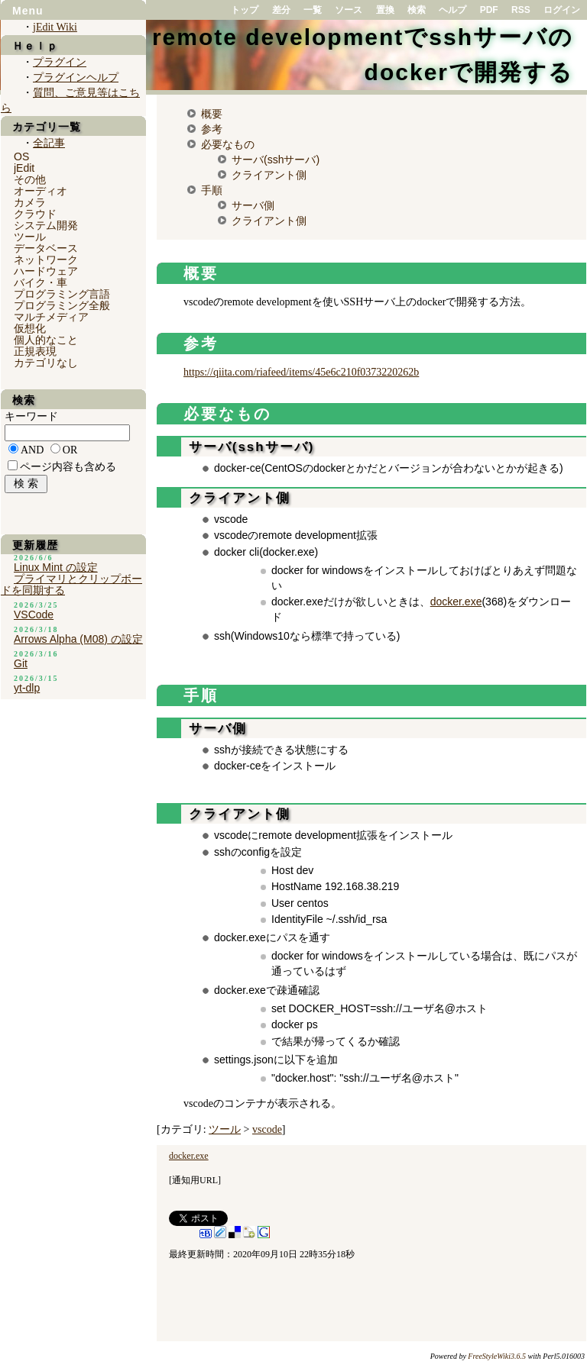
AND (32, 450)
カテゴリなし (46, 362)
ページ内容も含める (68, 467)
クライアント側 (269, 175)
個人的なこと (46, 340)
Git (21, 663)
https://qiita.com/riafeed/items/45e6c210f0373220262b (301, 372)
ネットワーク (46, 259)
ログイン (561, 10)
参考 (211, 129)
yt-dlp (27, 688)
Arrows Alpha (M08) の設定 (78, 639)
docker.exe (456, 601)
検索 (416, 10)
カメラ (30, 202)
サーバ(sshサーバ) (275, 159)
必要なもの (228, 144)
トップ (244, 10)
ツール (225, 1129)
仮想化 (30, 328)
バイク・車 (40, 282)
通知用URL (195, 1180)
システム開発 (46, 225)
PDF (489, 10)
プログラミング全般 (62, 305)
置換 (385, 10)
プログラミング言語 (62, 294)
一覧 (312, 10)
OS (21, 156)
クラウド (35, 214)
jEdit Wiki (55, 27)
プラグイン (59, 62)
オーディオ (40, 191)
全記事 (49, 143)
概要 (211, 114)
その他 (30, 179)
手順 (211, 190)
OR (70, 450)
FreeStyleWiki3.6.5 (497, 1356)
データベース (46, 248)
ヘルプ (452, 10)
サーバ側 (253, 205)
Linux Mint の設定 (56, 567)
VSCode (34, 614)
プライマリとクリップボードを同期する (71, 584)
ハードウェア (46, 271)
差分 (281, 10)
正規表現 (35, 351)
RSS (520, 10)
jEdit (24, 168)
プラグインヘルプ (75, 77)
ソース (348, 10)
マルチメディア (51, 317)
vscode (267, 1129)
